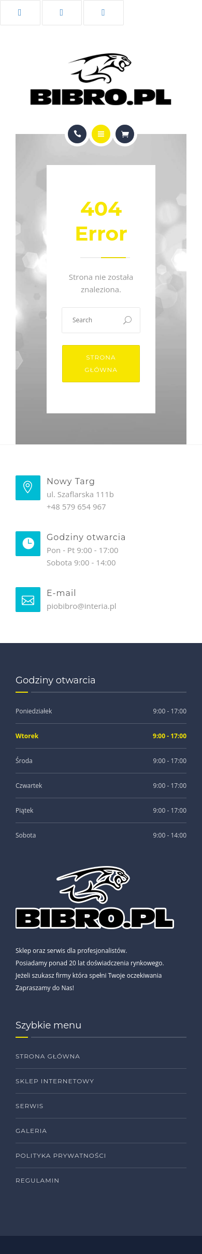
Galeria (31, 1130)
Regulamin (38, 1180)
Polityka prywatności (61, 1155)
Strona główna (101, 363)
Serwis (30, 1106)
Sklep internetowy (55, 1081)
